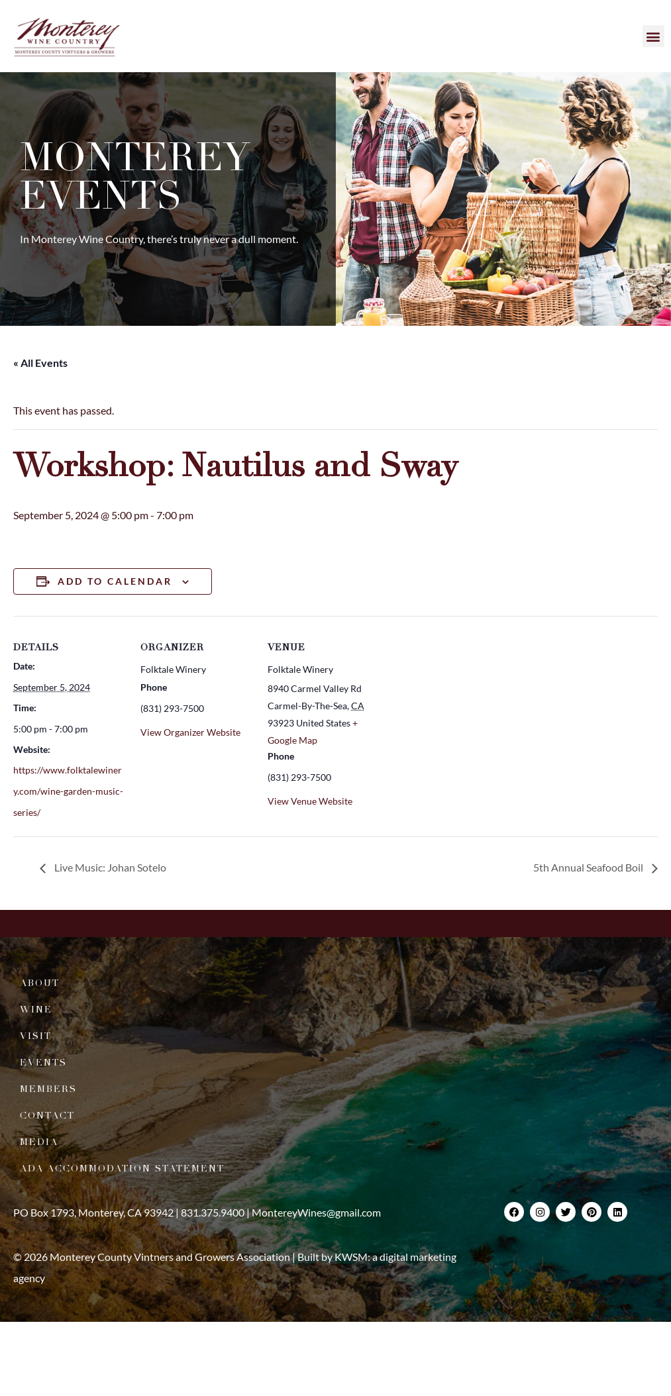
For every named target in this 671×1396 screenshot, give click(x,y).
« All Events (40, 362)
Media (39, 1142)
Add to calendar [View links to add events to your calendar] (115, 581)
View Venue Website (310, 801)
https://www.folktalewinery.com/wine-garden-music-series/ (68, 791)
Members (48, 1089)
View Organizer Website (190, 732)
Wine (36, 1009)
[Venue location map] (465, 707)
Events (43, 1062)
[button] (653, 36)
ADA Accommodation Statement (122, 1168)
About (40, 983)
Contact (47, 1115)
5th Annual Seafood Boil (589, 867)
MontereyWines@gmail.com (316, 1212)
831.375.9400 (212, 1212)
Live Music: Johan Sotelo (109, 867)
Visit (36, 1036)
